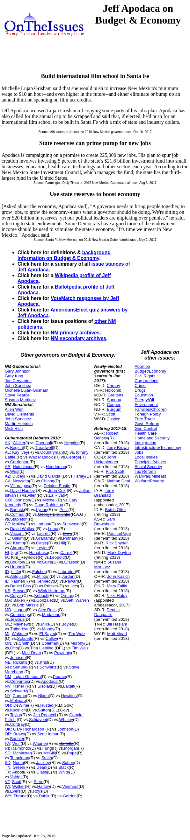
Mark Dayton (119, 552)
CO (8, 500)
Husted (46, 705)
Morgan (71, 748)
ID (7, 571)
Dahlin (45, 796)
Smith (24, 643)
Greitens (115, 395)
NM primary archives (75, 332)
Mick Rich (14, 428)
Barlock (17, 509)
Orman (67, 595)
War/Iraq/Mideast (150, 476)
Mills (45, 624)
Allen (32, 495)
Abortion (142, 366)
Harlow (43, 786)
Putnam (70, 538)
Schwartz (48, 667)
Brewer (19, 590)
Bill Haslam (116, 624)
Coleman (50, 643)
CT (7, 524)
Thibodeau (20, 628)
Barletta (66, 743)
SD (8, 762)
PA (7, 743)
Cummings (20, 614)
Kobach (41, 595)
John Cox (57, 490)
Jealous (17, 619)
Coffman (18, 514)
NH (8, 667)
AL (7, 452)
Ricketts (20, 662)
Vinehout (70, 786)
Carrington (20, 461)
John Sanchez (18, 385)
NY (7, 695)
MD (8, 609)
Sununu (20, 667)
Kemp (18, 543)
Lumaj (53, 528)
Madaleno (51, 614)
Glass (41, 772)
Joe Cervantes (18, 380)
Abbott (18, 772)
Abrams (17, 547)
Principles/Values (150, 461)
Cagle (41, 543)
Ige (14, 552)
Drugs (140, 390)
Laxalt (68, 686)
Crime (140, 385)
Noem (18, 762)
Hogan (19, 609)
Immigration (145, 442)
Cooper (114, 404)
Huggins (72, 442)
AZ (7, 476)
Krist (44, 662)
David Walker (22, 528)
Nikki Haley (117, 595)
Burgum (114, 409)
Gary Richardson (28, 729)
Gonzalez (45, 600)
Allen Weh (14, 409)
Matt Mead (117, 633)
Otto (14, 648)
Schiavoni (38, 719)
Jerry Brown (118, 447)
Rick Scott (115, 471)
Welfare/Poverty (149, 481)
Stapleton (19, 519)
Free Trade (145, 418)
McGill (49, 753)
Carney (113, 385)
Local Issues (146, 457)
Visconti (17, 533)
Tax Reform (145, 471)
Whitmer (19, 633)
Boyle (67, 624)
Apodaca (50, 681)
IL (6, 581)
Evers (15, 791)
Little (15, 571)
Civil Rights (145, 376)
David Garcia (48, 476)
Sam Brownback (104, 521)
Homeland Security (152, 438)
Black (63, 767)
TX (7, 772)
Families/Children (150, 409)
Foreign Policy (148, 414)
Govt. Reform (147, 423)
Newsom (21, 481)
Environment (146, 404)
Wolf (16, 743)
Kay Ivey (20, 452)
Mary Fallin (117, 586)
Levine (43, 547)
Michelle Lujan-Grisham (26, 390)
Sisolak (44, 686)
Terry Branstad (104, 493)
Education (144, 395)
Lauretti (43, 533)
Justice (113, 418)
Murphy (77, 643)
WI (7, 786)
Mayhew (21, 624)
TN (7, 767)
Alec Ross (47, 609)
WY (8, 796)
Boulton (17, 562)
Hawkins (69, 695)
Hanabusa (38, 552)
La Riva (56, 495)
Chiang (47, 481)
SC (8, 753)
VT (7, 781)
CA (8, 481)
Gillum (18, 538)
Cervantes (19, 681)
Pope (72, 753)
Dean (41, 767)
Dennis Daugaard (107, 612)
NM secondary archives (78, 338)
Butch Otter (115, 509)
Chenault (43, 442)
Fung (47, 748)
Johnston (21, 500)
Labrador (66, 571)
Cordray (17, 724)
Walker (19, 442)
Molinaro (18, 700)
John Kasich (118, 576)
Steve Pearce (17, 395)
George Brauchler (54, 514)
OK (8, 729)
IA (7, 557)
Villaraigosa (21, 485)
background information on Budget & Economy (64, 255)
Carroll (66, 552)
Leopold (57, 557)
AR (8, 466)
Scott (16, 781)
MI (7, 633)
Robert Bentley (106, 435)
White (63, 772)
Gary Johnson (18, 371)
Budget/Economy (150, 371)
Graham (43, 538)
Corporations (146, 380)
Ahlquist (17, 576)
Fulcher (39, 571)
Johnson (18, 657)
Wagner (40, 743)
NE (8, 662)
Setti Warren (77, 600)
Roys (37, 791)
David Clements (19, 414)
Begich (16, 447)
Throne (19, 796)
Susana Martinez (20, 399)
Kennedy (44, 581)
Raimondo (20, 748)
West (14, 471)
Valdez (16, 776)
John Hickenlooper (106, 459)
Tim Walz (76, 633)
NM (8, 676)
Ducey (18, 476)
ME (8, 624)
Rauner (17, 581)
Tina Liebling (41, 648)
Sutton (44, 710)
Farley (79, 476)
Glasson (71, 562)
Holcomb (113, 390)
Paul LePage (119, 533)
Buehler (17, 738)
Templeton (19, 757)
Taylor (15, 714)
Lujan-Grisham (26, 676)
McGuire (44, 562)
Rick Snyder (117, 543)
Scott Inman (48, 734)
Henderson (56, 466)
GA (8, 543)
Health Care (146, 433)
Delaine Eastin (57, 485)
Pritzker (51, 586)
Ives (74, 586)
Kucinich (18, 710)
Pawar (71, 581)
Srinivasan (72, 524)
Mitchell (49, 500)
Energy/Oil (144, 399)
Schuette (25, 638)
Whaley (66, 719)
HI (7, 552)
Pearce (59, 676)
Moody (48, 628)
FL (7, 538)
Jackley (43, 762)
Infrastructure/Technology (158, 447)
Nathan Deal (118, 481)
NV (8, 686)
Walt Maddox (41, 457)
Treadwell (44, 447)
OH (8, 705)
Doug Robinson (48, 504)
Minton (43, 576)
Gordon (70, 796)
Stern (38, 781)
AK (7, 442)
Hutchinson (23, 466)
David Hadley (22, 490)
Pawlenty (62, 652)
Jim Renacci (44, 714)
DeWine (20, 705)
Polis (64, 509)
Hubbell (17, 566)
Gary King (14, 376)
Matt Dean (31, 652)
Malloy (18, 524)
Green (18, 767)
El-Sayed (47, 633)
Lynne (41, 509)
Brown (19, 734)
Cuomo (19, 695)
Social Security (148, 466)
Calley (51, 638)
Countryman (51, 452)
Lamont (43, 524)
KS (7, 590)
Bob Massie (28, 605)
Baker (18, 600)
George (73, 457)
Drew (67, 533)
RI (7, 748)
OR (8, 734)
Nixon (43, 695)
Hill (62, 543)
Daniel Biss (20, 586)
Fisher (18, 686)
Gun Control (146, 428)
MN (8, 643)
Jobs (139, 452)
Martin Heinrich (19, 423)
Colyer (16, 595)
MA (8, 600)
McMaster (22, 753)
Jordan (68, 576)
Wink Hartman (51, 590)
